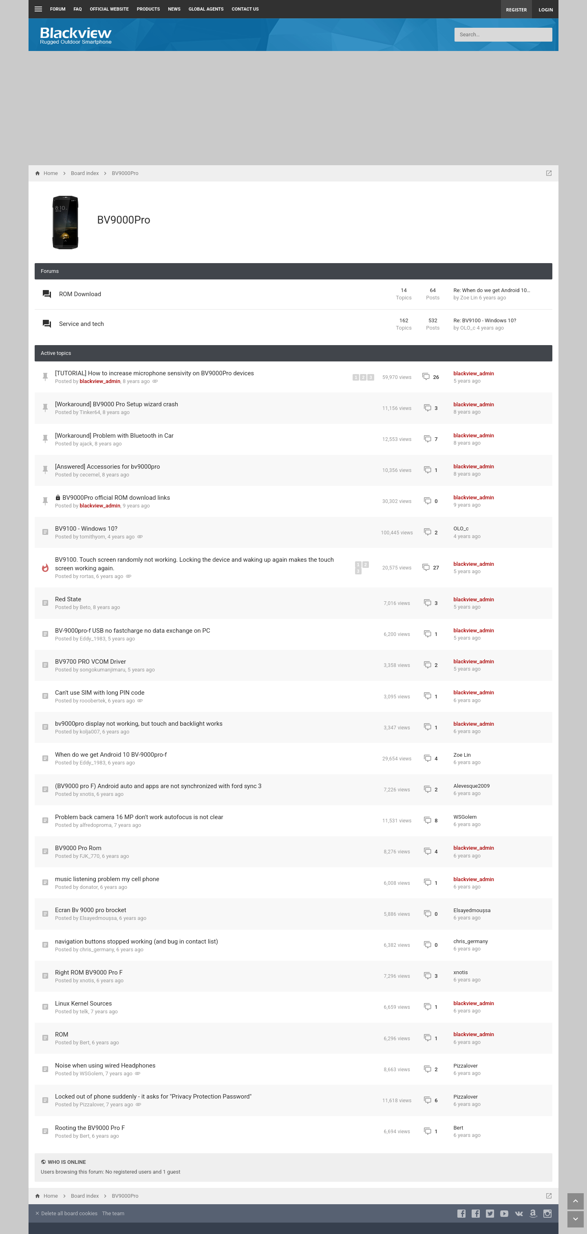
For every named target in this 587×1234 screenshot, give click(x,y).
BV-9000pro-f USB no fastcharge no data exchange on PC (132, 630)
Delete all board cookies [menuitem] (66, 1213)
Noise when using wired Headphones (105, 1065)
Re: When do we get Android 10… (492, 290)
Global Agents (206, 9)
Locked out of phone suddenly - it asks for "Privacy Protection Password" (153, 1096)
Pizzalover (466, 1066)
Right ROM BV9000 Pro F (89, 972)
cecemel (90, 475)
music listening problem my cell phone (107, 879)
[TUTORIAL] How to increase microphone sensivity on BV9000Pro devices (154, 373)
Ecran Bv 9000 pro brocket (90, 910)
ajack (86, 444)
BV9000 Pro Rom (78, 848)
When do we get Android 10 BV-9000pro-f (111, 754)
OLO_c (467, 328)
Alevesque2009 (472, 786)
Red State (68, 599)
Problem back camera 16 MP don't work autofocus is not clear (139, 817)
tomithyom (92, 537)
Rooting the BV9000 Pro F (90, 1128)
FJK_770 (90, 856)
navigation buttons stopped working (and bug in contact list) (136, 941)
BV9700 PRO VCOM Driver (90, 661)
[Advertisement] (293, 108)
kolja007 (90, 732)
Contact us (245, 9)
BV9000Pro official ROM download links (116, 497)
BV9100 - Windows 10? (86, 528)
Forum (58, 9)
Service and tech (81, 324)
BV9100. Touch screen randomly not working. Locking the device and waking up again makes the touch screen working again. (194, 564)
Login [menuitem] (545, 10)
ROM (61, 1034)
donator (89, 887)
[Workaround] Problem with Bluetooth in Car (114, 435)
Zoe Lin (469, 298)
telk (84, 1011)
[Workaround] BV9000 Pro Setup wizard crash (116, 404)
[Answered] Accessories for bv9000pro (107, 466)
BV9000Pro (123, 220)
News (174, 9)
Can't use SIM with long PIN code (99, 692)
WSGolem (465, 817)
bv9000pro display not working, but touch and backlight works (139, 723)
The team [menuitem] (113, 1213)
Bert (85, 1042)
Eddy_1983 (93, 639)
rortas (87, 576)
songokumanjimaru (103, 670)
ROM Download (80, 294)
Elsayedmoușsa (98, 918)
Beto (85, 607)
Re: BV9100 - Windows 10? (485, 320)
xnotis (87, 794)
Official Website (109, 9)
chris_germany (97, 949)
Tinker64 (89, 412)
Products (148, 9)
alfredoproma (96, 825)
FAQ (78, 9)
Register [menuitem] (516, 10)
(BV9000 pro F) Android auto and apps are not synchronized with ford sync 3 (158, 786)
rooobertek (93, 701)
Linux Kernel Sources (83, 1003)
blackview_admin (100, 381)
